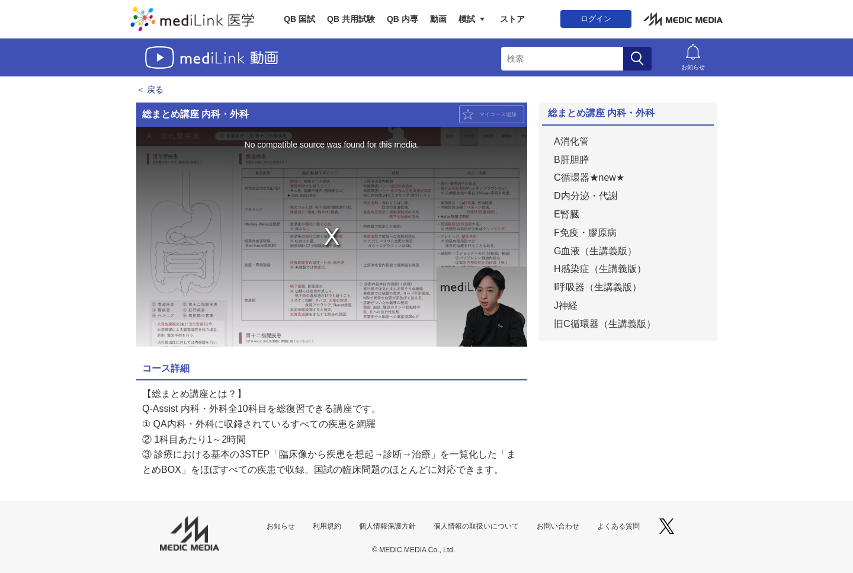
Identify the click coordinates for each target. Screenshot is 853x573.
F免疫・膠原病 (585, 233)
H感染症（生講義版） (600, 269)
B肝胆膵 (571, 160)
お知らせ (693, 67)
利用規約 (327, 526)
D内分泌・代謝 (586, 196)
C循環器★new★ (589, 177)
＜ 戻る (149, 89)
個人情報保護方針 (387, 526)
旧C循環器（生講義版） (605, 324)
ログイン (596, 18)
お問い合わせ (558, 526)
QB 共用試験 (351, 19)
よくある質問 (618, 526)
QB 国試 (299, 19)
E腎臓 (566, 214)
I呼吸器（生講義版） (598, 287)
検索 (637, 59)
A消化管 (571, 141)
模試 (466, 19)
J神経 (566, 305)
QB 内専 (402, 19)
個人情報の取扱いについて (476, 526)
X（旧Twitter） (666, 526)
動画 (438, 19)
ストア (512, 19)
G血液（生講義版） (595, 251)
